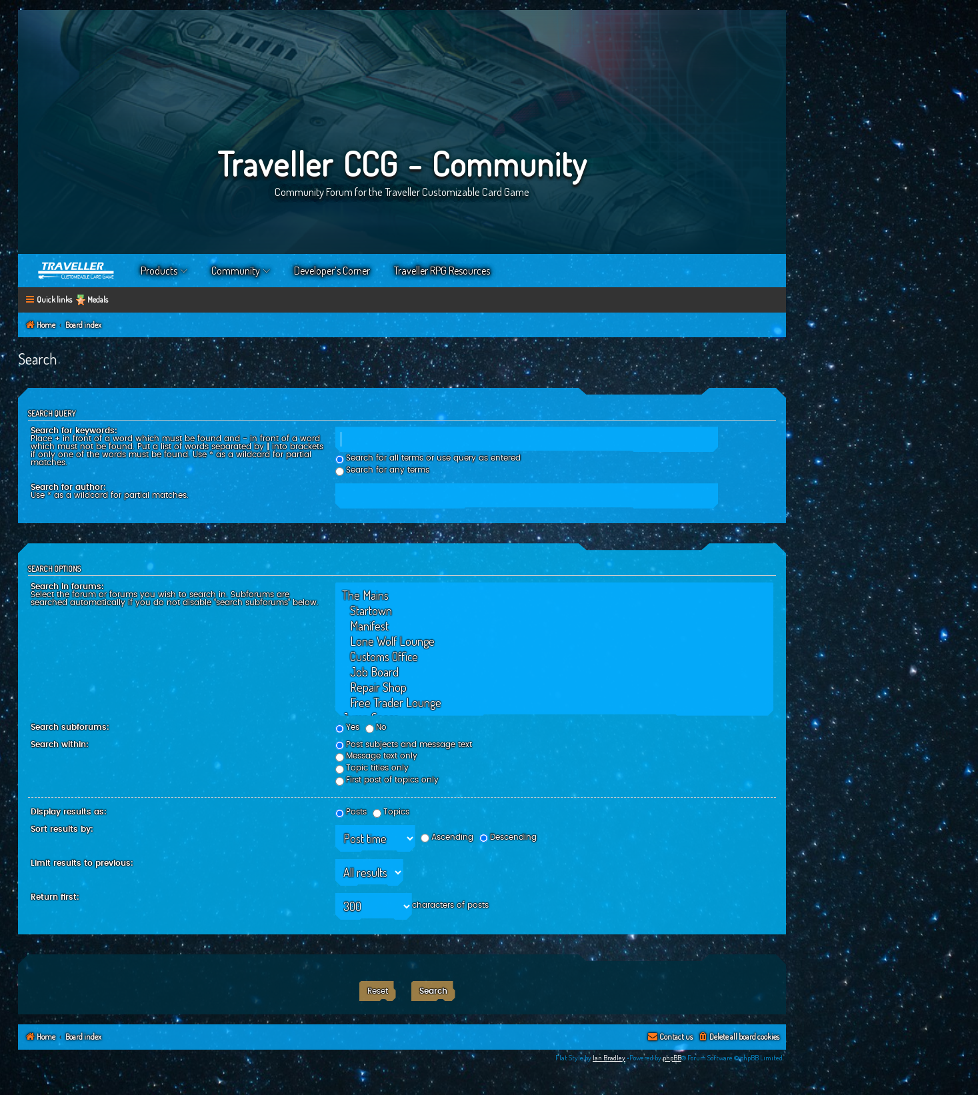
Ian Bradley (609, 1057)
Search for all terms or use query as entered (428, 458)
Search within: (60, 744)
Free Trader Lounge (554, 702)
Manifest (554, 626)
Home (77, 271)
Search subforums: (70, 727)
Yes (347, 727)
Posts (351, 812)
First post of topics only (387, 780)
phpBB (672, 1057)
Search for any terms (382, 470)
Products (159, 270)
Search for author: (68, 487)
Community (235, 270)
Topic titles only (372, 768)
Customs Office (554, 656)
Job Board (554, 672)
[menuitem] (738, 1037)
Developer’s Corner (332, 270)
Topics (391, 812)
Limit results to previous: (82, 863)
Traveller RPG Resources (442, 270)
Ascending (447, 837)
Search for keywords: (74, 431)
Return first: (55, 897)
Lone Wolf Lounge (554, 641)
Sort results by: (62, 829)
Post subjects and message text (403, 744)
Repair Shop (554, 687)
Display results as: (69, 812)
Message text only (376, 756)
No (376, 727)
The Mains (554, 595)
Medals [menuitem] (97, 300)
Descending (508, 837)
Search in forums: (67, 586)
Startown (554, 610)
